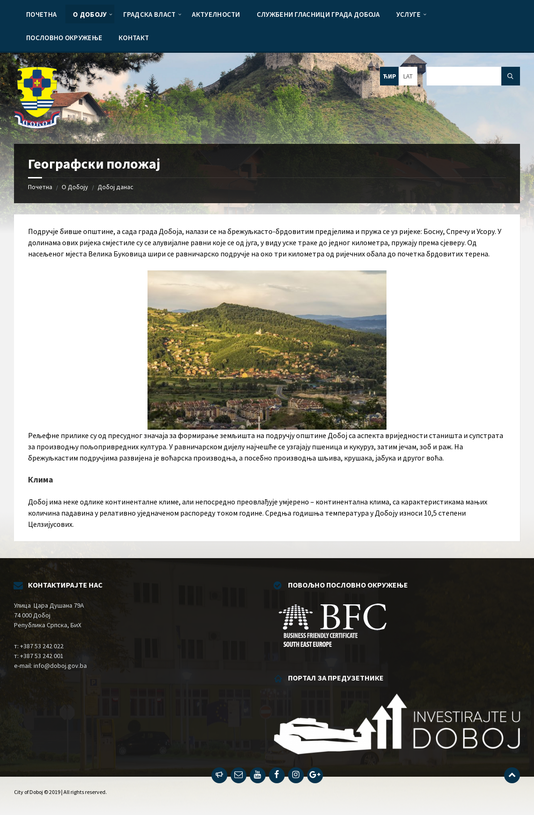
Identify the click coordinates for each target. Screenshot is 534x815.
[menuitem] (41, 14)
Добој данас (116, 187)
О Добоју (75, 187)
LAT (408, 76)
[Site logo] (37, 125)
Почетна (40, 187)
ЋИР (389, 76)
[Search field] (473, 76)
